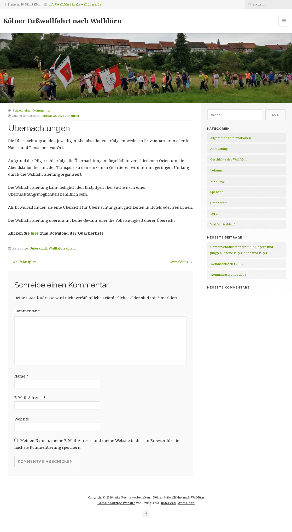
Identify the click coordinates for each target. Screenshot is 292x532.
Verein (215, 213)
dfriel (75, 116)
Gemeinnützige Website (116, 503)
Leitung (215, 170)
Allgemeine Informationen (230, 138)
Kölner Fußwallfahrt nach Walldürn (62, 20)
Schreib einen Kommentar (32, 110)
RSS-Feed (168, 503)
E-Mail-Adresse (29, 397)
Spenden (217, 192)
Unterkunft (38, 248)
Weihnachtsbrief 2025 (226, 264)
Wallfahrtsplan (24, 261)
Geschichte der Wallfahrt (228, 159)
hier (35, 233)
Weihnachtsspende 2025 (228, 274)
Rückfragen (218, 181)
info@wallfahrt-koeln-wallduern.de (75, 4)
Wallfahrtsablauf (62, 248)
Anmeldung (179, 261)
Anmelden (186, 503)
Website (21, 419)
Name (21, 376)
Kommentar (27, 310)
